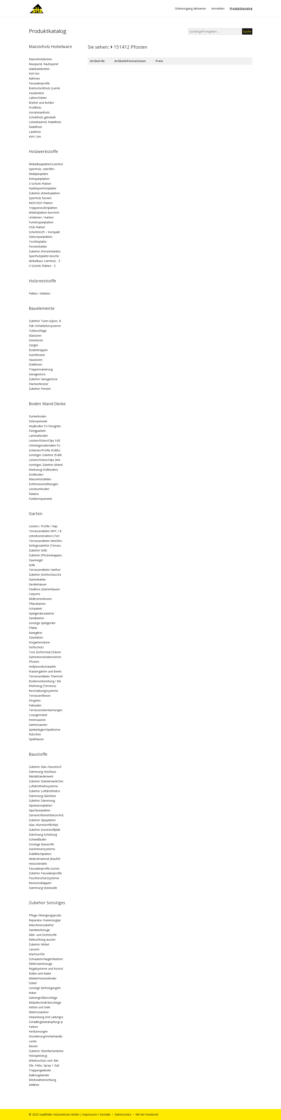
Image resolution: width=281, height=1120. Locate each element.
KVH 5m (34, 73)
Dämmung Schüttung (43, 834)
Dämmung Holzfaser (42, 772)
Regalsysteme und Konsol (46, 968)
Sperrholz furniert (40, 198)
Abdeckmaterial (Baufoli (44, 859)
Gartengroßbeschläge (43, 998)
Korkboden (36, 474)
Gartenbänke (37, 579)
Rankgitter (35, 633)
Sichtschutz (36, 647)
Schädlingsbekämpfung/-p (46, 1022)
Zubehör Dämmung (42, 800)
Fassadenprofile (39, 83)
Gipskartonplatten (40, 805)
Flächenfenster (38, 384)
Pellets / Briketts (39, 293)
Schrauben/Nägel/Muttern (46, 959)
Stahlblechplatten (40, 854)
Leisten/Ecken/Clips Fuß (44, 440)
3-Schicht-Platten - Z (42, 266)
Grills (32, 565)
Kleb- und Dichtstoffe (43, 935)
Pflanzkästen (37, 604)
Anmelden (218, 8)
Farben (33, 1027)
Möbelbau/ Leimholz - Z (44, 261)
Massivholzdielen (40, 479)
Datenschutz (123, 1114)
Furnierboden (37, 416)
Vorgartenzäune (39, 642)
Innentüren (36, 340)
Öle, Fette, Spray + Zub (44, 1065)
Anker (32, 993)
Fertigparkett (37, 431)
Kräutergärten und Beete (45, 671)
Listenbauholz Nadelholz (45, 122)
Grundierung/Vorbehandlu (45, 1036)
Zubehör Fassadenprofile (45, 873)
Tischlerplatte (38, 241)
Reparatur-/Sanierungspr (45, 920)
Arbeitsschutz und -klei (43, 1060)
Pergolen (35, 700)
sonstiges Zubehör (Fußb (45, 455)
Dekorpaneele (38, 421)
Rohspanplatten (39, 179)
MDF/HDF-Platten (41, 203)
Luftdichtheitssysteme (43, 786)
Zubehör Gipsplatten (42, 820)
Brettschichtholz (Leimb (44, 88)
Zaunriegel (36, 560)
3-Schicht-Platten (40, 184)
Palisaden (35, 705)
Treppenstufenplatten (43, 208)
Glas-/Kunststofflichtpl (43, 825)
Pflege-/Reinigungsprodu (45, 915)
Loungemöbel (38, 715)
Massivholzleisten (40, 59)
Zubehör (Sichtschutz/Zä (45, 574)
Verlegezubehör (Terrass (45, 545)
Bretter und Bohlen (41, 103)
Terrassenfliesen (40, 696)
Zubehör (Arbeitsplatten (44, 193)
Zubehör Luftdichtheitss (44, 791)
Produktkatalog (241, 8)
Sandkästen (36, 618)
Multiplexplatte (38, 174)
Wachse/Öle (37, 954)
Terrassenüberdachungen (45, 710)
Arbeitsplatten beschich (44, 212)
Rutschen (35, 734)
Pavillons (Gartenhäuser (44, 589)
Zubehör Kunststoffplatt (44, 830)
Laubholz (35, 132)
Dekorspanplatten (40, 237)
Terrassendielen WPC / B (45, 531)
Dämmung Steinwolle (43, 888)
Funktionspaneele (40, 499)
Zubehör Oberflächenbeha (46, 1051)
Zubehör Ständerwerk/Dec (46, 781)
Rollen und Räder (40, 973)
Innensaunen (37, 720)
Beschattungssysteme (43, 691)
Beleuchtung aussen (42, 939)
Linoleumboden (39, 489)
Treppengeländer (40, 1070)
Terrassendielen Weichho (45, 541)
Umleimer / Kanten (41, 217)
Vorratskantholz (39, 112)
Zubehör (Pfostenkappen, (45, 555)
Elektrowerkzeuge (40, 964)
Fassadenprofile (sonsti (44, 868)
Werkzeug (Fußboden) (43, 470)
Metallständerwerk (41, 776)
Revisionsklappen (40, 883)
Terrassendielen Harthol (44, 570)
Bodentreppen (38, 350)
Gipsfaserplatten (39, 810)
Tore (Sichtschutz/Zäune (45, 652)
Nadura (34, 494)
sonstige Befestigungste (45, 988)
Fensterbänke (38, 246)
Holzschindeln (38, 864)
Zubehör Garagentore (43, 379)
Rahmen (34, 78)
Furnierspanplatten (41, 222)
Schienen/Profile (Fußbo (44, 450)
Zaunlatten (36, 637)
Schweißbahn (37, 839)
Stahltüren (35, 364)
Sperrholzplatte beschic (44, 256)
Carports (34, 594)
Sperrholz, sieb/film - (42, 169)
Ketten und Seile (39, 1007)
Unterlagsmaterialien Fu (44, 445)
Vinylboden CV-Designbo (45, 426)
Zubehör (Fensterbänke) (45, 251)
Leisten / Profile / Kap (43, 526)
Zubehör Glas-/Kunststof (45, 767)
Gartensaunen (38, 725)
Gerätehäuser (38, 584)
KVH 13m (35, 137)
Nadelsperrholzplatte (42, 188)
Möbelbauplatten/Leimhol (46, 164)
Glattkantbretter (39, 69)
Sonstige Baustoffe (41, 844)
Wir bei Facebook (147, 1114)
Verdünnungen (38, 1031)
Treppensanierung (41, 369)
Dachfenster (37, 355)
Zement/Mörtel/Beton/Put (46, 815)
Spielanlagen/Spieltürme (44, 729)
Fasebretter (36, 93)
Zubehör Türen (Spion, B (45, 321)
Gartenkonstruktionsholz (45, 657)
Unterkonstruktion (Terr (44, 536)
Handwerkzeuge (39, 930)
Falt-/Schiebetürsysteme (45, 326)
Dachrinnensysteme (42, 849)
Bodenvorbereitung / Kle (45, 681)
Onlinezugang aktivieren (190, 8)
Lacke (33, 1041)
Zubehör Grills (38, 550)
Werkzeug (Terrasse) (42, 686)
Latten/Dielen (38, 98)
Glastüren (35, 335)
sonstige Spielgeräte (42, 623)
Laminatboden (38, 436)
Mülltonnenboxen (40, 599)
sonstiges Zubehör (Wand (46, 465)
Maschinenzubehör (41, 925)
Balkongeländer (39, 1075)
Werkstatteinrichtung (42, 1080)
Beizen (33, 1046)
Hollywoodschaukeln (42, 666)
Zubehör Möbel (39, 944)
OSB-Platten (37, 227)
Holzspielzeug (38, 1056)
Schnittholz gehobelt (42, 117)
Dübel (33, 983)
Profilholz (35, 107)
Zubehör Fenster (40, 389)
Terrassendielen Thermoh (46, 676)
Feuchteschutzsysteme (44, 878)
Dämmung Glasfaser (42, 796)
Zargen (33, 345)
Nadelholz (35, 127)
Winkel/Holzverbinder (42, 978)
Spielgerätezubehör (41, 613)
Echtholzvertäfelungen (43, 484)
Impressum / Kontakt (96, 1114)
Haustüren (35, 360)
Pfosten (34, 662)
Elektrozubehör (39, 1012)
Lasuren (34, 949)
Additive (34, 1085)
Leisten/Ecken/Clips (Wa (44, 460)
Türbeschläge (38, 331)
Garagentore (37, 374)
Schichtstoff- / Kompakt (44, 232)
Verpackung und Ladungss (46, 1017)
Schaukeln (35, 608)
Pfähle (33, 628)
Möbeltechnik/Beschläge (45, 1002)
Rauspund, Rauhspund (43, 64)
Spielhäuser (36, 739)
